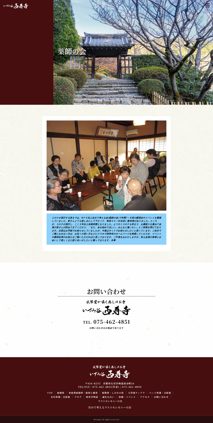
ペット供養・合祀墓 (15, 45)
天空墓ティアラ (12, 39)
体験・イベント (12, 72)
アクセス (9, 77)
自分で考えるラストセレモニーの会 (109, 407)
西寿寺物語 (10, 61)
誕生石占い (10, 66)
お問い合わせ (11, 83)
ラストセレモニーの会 (16, 88)
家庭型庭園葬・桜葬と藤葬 (18, 28)
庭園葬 (8, 23)
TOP (7, 17)
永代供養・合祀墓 (14, 50)
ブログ (8, 56)
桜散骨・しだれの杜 (15, 34)
